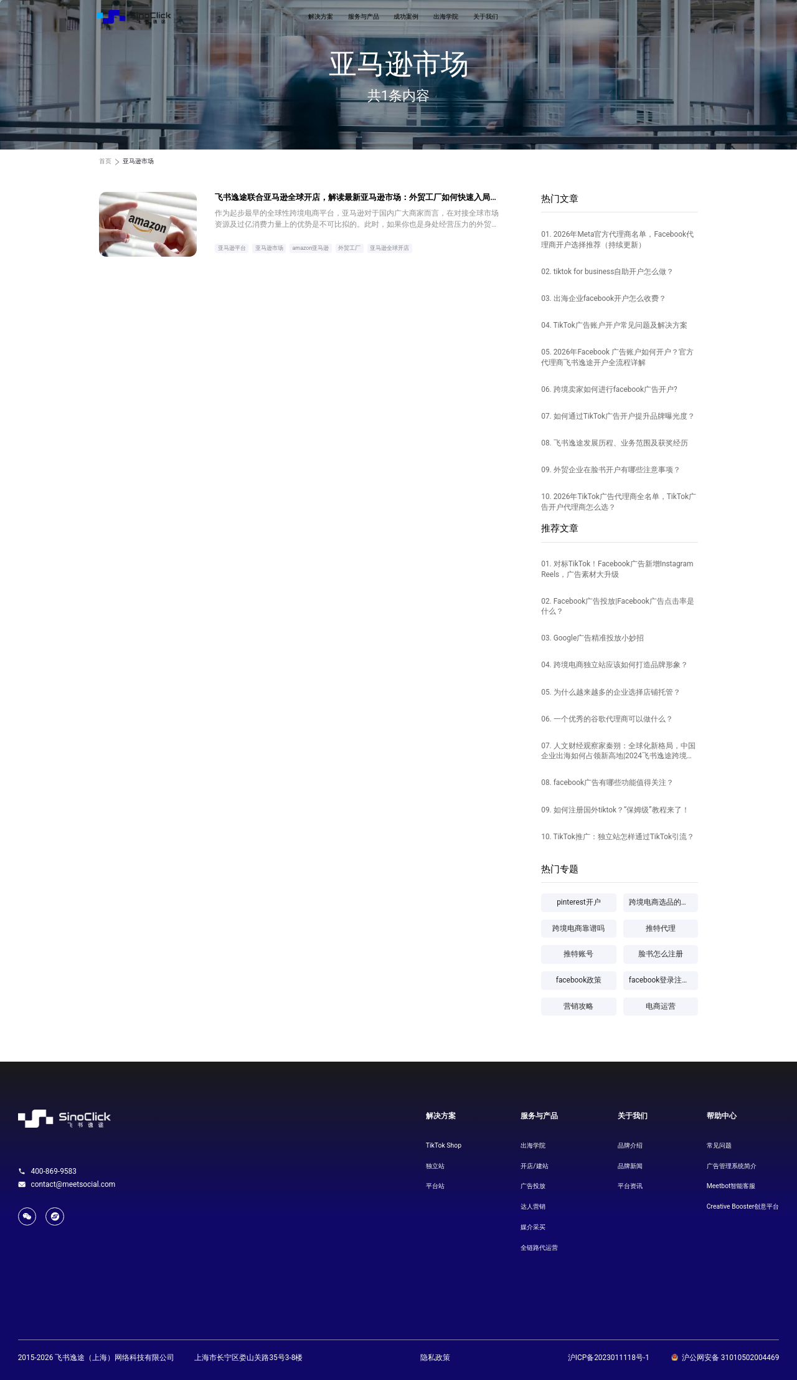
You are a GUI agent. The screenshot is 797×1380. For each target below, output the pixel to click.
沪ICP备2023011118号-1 (608, 1357)
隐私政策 (435, 1357)
